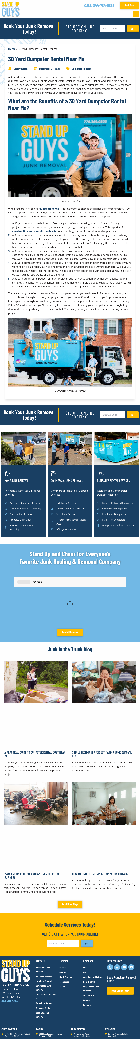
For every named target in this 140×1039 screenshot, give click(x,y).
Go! (132, 28)
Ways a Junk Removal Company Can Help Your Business (32, 823)
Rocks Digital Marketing (126, 1032)
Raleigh (5, 1007)
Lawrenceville (8, 992)
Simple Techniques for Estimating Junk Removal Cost (102, 702)
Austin (39, 1007)
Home (12, 49)
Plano (108, 1007)
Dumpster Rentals (81, 68)
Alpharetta (76, 976)
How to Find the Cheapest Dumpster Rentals (100, 821)
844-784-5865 (103, 5)
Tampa (39, 976)
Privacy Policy (7, 1032)
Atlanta (109, 976)
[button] (136, 14)
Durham (74, 992)
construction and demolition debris (34, 231)
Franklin (109, 992)
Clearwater (7, 976)
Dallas (73, 1007)
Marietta (40, 992)
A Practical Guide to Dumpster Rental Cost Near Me (34, 702)
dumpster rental (49, 208)
